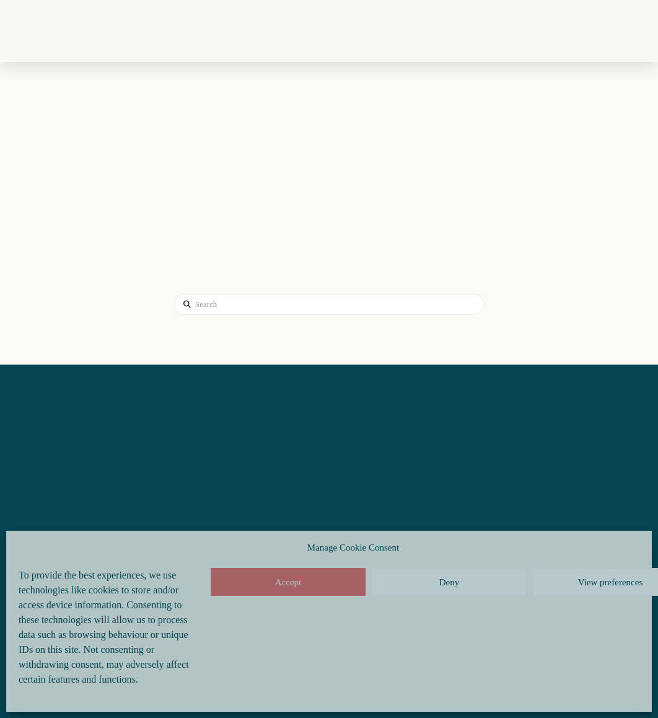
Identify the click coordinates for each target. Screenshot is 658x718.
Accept (288, 582)
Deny (449, 582)
